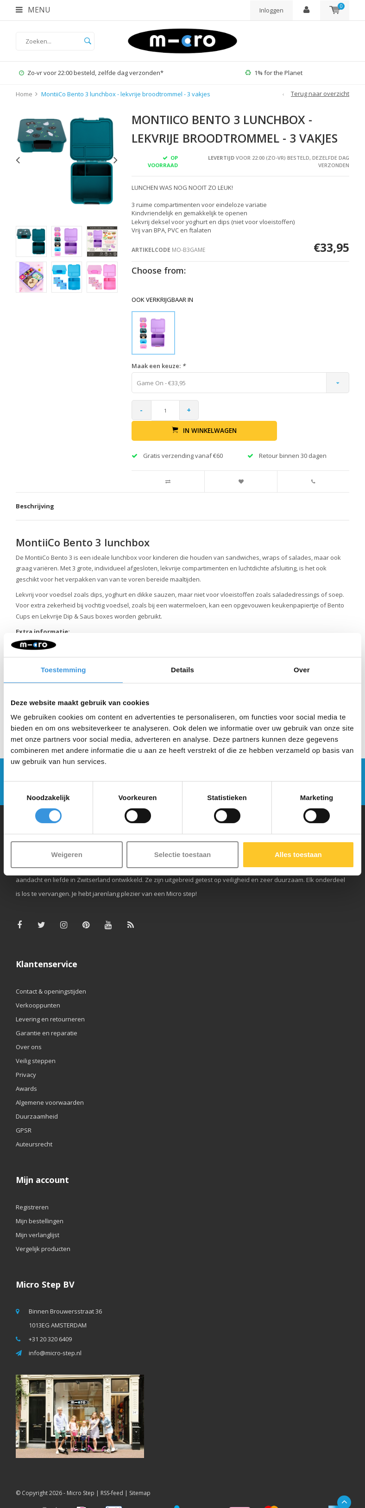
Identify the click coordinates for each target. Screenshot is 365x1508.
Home (24, 94)
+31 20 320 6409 (50, 1319)
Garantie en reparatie (46, 1013)
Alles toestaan (298, 854)
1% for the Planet (273, 73)
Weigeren (66, 854)
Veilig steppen (36, 1041)
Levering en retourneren (50, 999)
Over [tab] (302, 670)
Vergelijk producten (43, 1229)
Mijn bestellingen (39, 1201)
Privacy (26, 1055)
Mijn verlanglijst (37, 1215)
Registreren (32, 1187)
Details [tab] (182, 670)
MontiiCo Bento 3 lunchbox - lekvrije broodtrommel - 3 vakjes (125, 94)
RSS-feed (112, 1473)
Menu (33, 10)
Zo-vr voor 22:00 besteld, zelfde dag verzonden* (91, 73)
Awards (26, 1068)
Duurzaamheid (37, 1096)
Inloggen (271, 10)
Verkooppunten (38, 985)
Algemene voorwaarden (50, 1082)
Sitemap (140, 1473)
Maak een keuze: (158, 366)
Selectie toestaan (182, 854)
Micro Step (80, 1473)
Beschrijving (35, 486)
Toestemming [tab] (63, 670)
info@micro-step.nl (55, 1333)
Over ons (29, 1027)
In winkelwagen (277, 410)
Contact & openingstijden (51, 971)
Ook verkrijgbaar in (162, 299)
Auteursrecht (34, 1124)
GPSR (23, 1110)
